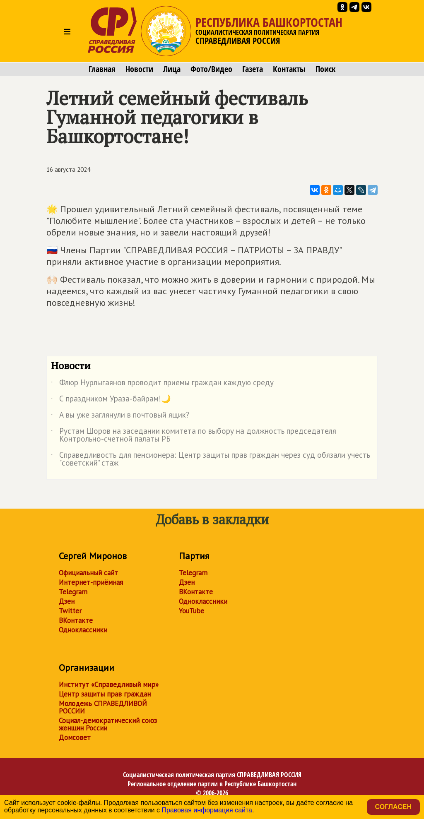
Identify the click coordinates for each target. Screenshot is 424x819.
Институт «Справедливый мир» (109, 684)
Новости (139, 69)
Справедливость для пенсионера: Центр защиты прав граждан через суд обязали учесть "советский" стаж (210, 459)
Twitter (70, 611)
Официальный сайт (88, 572)
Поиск (325, 69)
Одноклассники (83, 630)
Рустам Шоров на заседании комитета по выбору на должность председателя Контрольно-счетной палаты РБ (193, 435)
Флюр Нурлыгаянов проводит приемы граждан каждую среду (162, 384)
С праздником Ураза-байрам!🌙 (111, 400)
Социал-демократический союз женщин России (108, 724)
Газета (252, 69)
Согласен (393, 806)
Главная (102, 69)
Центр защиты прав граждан (105, 694)
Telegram (73, 592)
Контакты (289, 69)
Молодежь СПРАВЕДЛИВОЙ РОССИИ (103, 707)
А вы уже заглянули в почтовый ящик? (120, 416)
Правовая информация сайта (206, 810)
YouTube (191, 611)
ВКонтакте (76, 620)
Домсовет (75, 737)
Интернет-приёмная (91, 582)
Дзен (67, 601)
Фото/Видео (211, 69)
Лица (172, 69)
